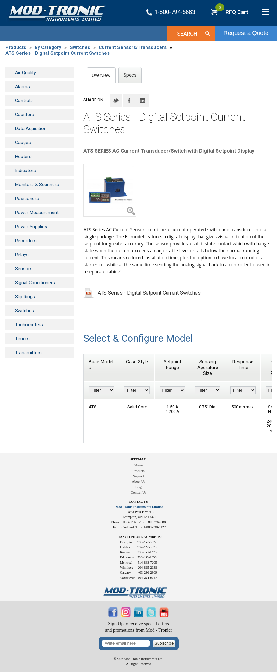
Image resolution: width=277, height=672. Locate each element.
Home (138, 465)
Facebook (129, 100)
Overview (101, 75)
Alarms (22, 86)
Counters (24, 114)
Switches (80, 47)
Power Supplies (31, 226)
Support (138, 476)
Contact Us (138, 492)
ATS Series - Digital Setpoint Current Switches (57, 53)
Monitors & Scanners (37, 184)
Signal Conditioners (35, 282)
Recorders (26, 240)
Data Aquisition (30, 128)
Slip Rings (25, 296)
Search (187, 34)
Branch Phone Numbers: (138, 537)
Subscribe (164, 643)
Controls (24, 100)
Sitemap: (138, 459)
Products (15, 47)
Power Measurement (37, 212)
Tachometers (29, 324)
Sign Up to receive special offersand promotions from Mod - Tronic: (138, 627)
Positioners (27, 198)
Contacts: (138, 501)
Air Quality (25, 72)
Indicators (25, 170)
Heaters (23, 156)
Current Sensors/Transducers (133, 47)
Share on (93, 99)
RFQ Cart (231, 12)
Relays (22, 254)
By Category (48, 47)
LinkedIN (142, 100)
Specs (130, 75)
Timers (22, 338)
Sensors (23, 268)
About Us (138, 481)
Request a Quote (246, 33)
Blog (138, 487)
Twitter (116, 100)
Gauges (23, 142)
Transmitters (28, 352)
